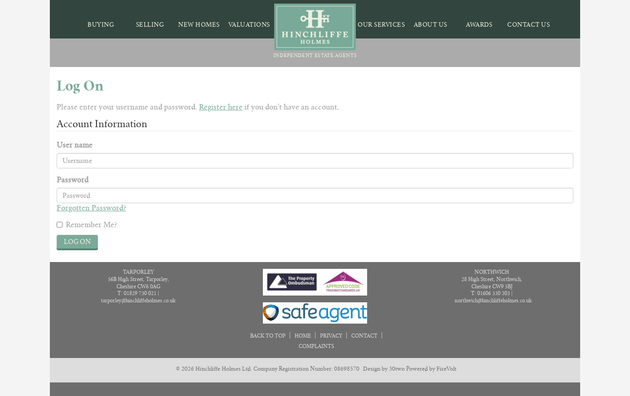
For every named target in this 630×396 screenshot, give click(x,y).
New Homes (199, 25)
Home (303, 336)
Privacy (331, 336)
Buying (100, 25)
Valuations (249, 25)
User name (74, 145)
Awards (479, 25)
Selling (150, 25)
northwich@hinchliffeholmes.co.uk (493, 300)
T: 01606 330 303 (490, 293)
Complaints (316, 346)
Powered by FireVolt (431, 368)
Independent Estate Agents (315, 31)
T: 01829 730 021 (136, 293)
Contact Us (528, 25)
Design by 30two (384, 368)
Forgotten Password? (91, 208)
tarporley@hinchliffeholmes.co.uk (138, 300)
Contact (364, 336)
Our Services (381, 25)
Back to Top (268, 336)
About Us (430, 25)
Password (72, 180)
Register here (220, 107)
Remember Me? (87, 224)
